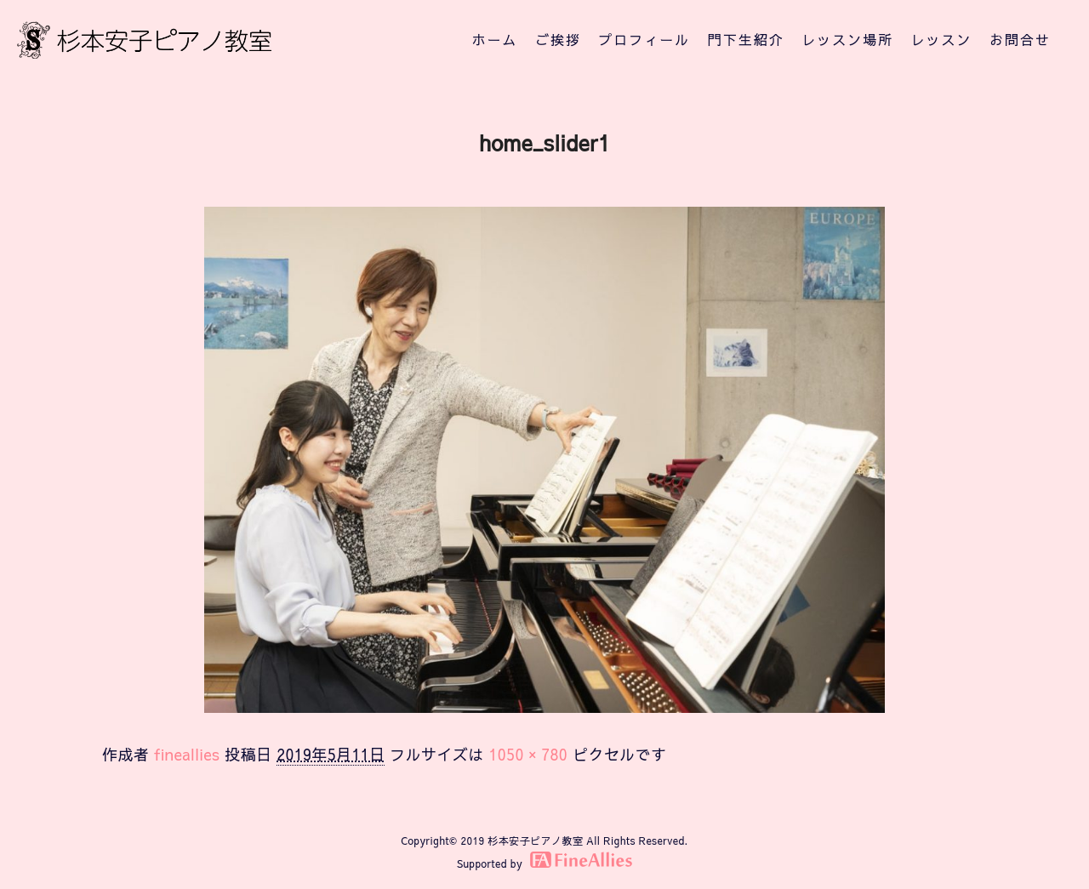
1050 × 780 (527, 754)
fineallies (187, 754)
